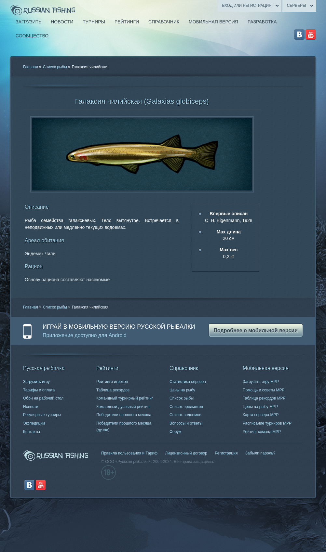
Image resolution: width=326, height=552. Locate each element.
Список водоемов (185, 415)
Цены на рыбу (182, 390)
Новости (30, 406)
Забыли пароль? (260, 453)
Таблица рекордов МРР (264, 398)
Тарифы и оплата (39, 390)
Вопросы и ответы (186, 423)
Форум (175, 431)
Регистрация (226, 453)
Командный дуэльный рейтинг (123, 406)
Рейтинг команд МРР (262, 431)
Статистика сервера (188, 381)
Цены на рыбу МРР (260, 406)
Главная (30, 67)
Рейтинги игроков (112, 381)
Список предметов (186, 406)
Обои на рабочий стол (43, 398)
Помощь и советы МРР (264, 390)
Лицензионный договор (186, 453)
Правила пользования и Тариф (129, 453)
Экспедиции (34, 423)
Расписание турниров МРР (267, 423)
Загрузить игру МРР (261, 381)
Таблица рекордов (112, 390)
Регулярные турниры (42, 415)
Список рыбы (55, 67)
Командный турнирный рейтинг (124, 398)
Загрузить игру (36, 381)
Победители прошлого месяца (123, 415)
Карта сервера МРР (260, 415)
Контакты (31, 431)
